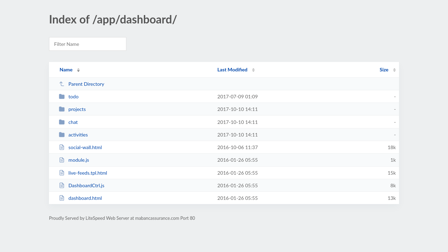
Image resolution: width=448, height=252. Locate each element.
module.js (74, 160)
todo (68, 96)
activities (73, 135)
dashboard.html (80, 198)
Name (65, 69)
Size (384, 69)
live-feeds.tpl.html (83, 173)
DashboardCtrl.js (81, 185)
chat (68, 122)
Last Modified (232, 69)
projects (72, 109)
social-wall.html (80, 147)
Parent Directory (81, 84)
